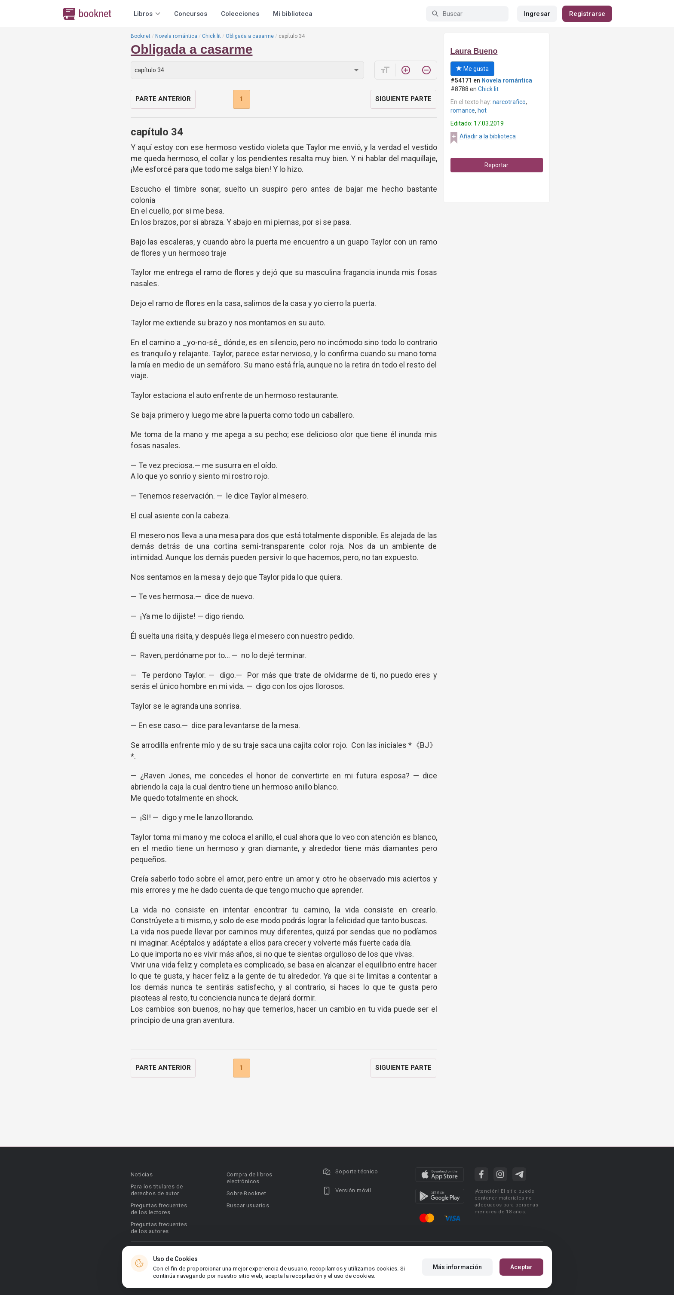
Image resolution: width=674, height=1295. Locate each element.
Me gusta (472, 68)
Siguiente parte (403, 99)
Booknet (140, 36)
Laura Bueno (474, 51)
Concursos (190, 14)
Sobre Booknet (246, 1193)
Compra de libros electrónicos (249, 1178)
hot (482, 110)
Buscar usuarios (248, 1205)
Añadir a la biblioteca (488, 136)
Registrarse (587, 14)
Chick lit (211, 36)
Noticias (142, 1174)
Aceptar (521, 1267)
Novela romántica (176, 36)
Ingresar (537, 14)
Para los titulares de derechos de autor (157, 1190)
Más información (457, 1267)
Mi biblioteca (292, 14)
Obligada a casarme (250, 36)
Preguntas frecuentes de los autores (159, 1227)
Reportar (496, 165)
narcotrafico (509, 101)
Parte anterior (163, 99)
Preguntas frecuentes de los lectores (159, 1208)
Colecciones (240, 14)
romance (462, 110)
